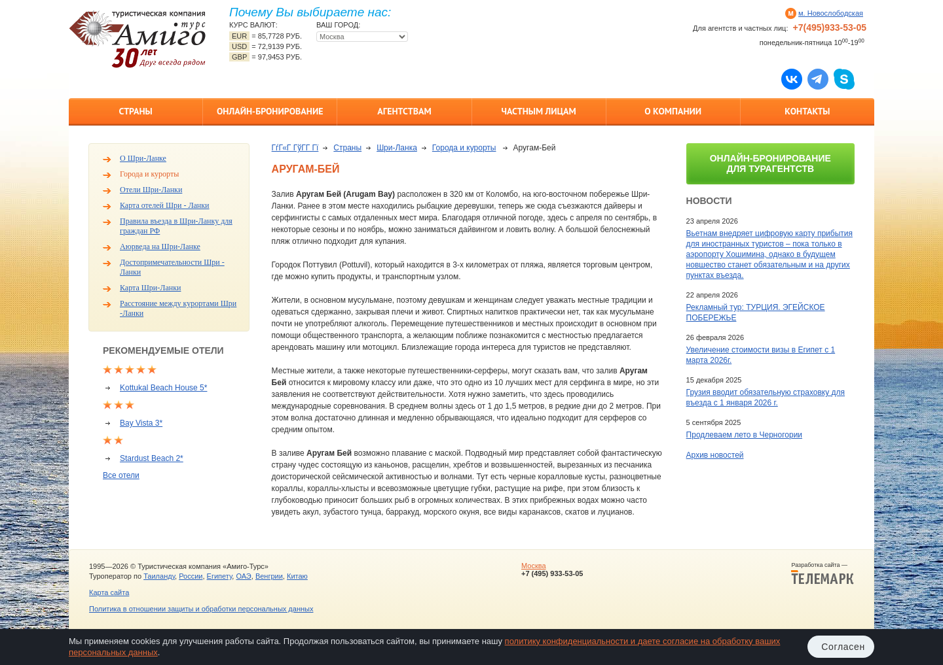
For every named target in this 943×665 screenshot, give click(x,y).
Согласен (843, 646)
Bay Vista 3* (141, 423)
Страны (135, 111)
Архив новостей (715, 455)
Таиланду (159, 576)
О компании (672, 111)
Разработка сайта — (822, 573)
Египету (219, 576)
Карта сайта (109, 592)
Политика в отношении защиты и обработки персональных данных (201, 609)
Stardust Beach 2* (151, 458)
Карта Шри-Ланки (150, 287)
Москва (533, 566)
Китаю (297, 576)
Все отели (121, 475)
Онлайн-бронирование (270, 111)
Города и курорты (149, 174)
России (190, 576)
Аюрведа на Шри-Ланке (160, 246)
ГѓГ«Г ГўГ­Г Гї (295, 147)
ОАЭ (243, 576)
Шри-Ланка (397, 147)
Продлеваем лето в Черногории (744, 434)
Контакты (807, 111)
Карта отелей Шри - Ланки (165, 205)
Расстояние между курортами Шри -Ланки (178, 308)
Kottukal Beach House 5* (163, 387)
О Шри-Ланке (143, 158)
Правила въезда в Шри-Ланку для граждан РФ (176, 225)
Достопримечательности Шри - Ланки (172, 267)
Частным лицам (538, 111)
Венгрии (269, 576)
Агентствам (404, 111)
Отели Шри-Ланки (151, 189)
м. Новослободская (830, 13)
